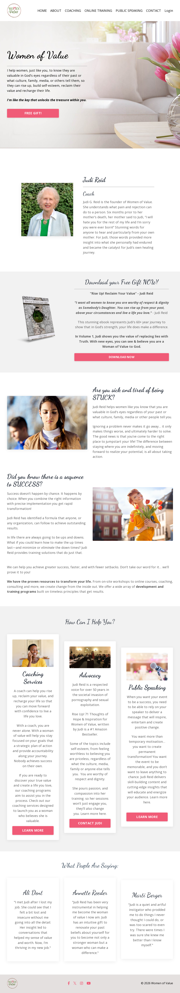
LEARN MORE (33, 831)
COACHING (73, 10)
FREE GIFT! (33, 113)
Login (169, 10)
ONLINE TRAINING (98, 10)
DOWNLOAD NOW (121, 357)
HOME (42, 10)
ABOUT (55, 10)
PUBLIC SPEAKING (129, 10)
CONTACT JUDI (90, 824)
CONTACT (153, 10)
